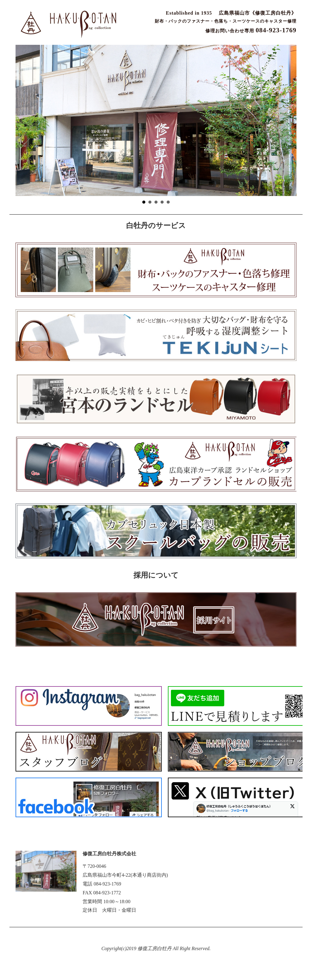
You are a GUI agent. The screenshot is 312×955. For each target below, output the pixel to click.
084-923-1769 (107, 883)
